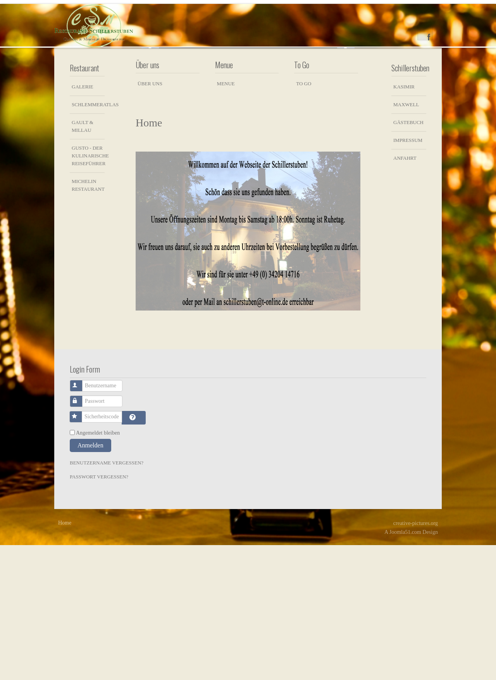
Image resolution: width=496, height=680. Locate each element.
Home (64, 658)
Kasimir (404, 221)
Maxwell (406, 239)
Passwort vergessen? (99, 611)
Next (346, 114)
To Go (303, 218)
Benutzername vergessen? (106, 598)
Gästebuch (408, 257)
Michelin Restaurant (88, 320)
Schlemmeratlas (88, 239)
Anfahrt (405, 293)
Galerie (82, 221)
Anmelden (90, 580)
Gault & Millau (82, 261)
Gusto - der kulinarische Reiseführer (88, 290)
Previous (150, 114)
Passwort (80, 532)
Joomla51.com (405, 667)
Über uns (150, 218)
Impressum (407, 275)
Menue (226, 218)
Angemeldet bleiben (98, 568)
